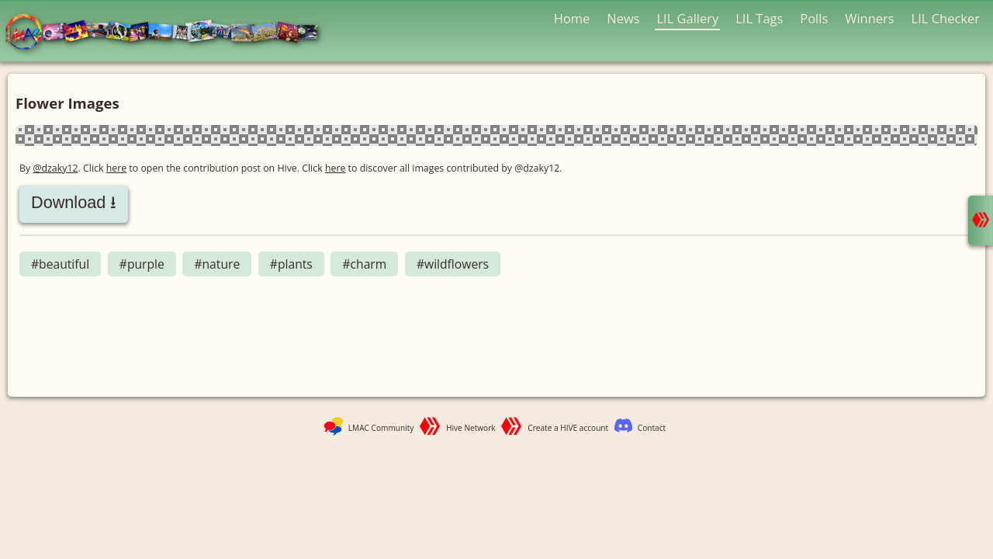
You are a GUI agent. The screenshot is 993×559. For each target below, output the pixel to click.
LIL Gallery (687, 18)
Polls (814, 18)
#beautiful (60, 264)
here (116, 168)
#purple (141, 264)
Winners (869, 18)
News (623, 18)
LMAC (168, 33)
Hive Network (471, 427)
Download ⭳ (73, 202)
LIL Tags (759, 18)
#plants (291, 264)
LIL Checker (946, 18)
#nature (217, 264)
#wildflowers (453, 264)
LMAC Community (381, 427)
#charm (364, 264)
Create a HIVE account (568, 427)
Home (572, 18)
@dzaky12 (55, 168)
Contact (652, 427)
